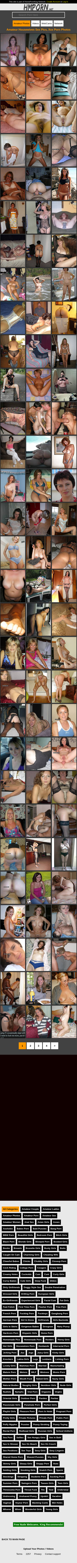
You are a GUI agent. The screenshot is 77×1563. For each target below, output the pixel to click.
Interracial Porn (61, 1346)
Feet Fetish (9, 1307)
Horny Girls (64, 1339)
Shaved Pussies (35, 1457)
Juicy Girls (43, 1352)
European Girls (46, 1294)
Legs (35, 1359)
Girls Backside (60, 1320)
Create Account (53, 2)
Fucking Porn (27, 1313)
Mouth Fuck (26, 1378)
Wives (18, 1509)
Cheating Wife (50, 1254)
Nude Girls (65, 1385)
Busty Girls (50, 1248)
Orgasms (46, 1392)
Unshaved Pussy (28, 1496)
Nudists (7, 1392)
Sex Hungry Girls (36, 1437)
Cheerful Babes (11, 1261)
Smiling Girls (10, 1470)
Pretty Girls (9, 1418)
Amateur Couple (30, 1209)
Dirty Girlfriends (11, 1287)
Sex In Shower (10, 1444)
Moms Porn (59, 1372)
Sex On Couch (48, 1444)
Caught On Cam (11, 1254)
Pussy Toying (60, 1424)
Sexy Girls (40, 1450)
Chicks (26, 1261)
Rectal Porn (9, 1431)
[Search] (38, 15)
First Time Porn (27, 1307)
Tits (43, 1489)
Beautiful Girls (25, 1235)
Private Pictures (27, 1418)
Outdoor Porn (28, 1398)
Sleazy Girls (26, 1463)
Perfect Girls (50, 1405)
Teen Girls (63, 1483)
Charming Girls (32, 1254)
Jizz (22, 1352)
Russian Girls (45, 1431)
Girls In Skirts (10, 1326)
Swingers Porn (29, 1483)
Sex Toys (26, 1450)
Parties (54, 1398)
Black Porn (9, 1241)
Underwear (63, 1489)
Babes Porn (23, 1228)
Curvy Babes (9, 1281)
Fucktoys (43, 1313)
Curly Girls (58, 1274)
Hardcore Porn (10, 1333)
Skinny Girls (9, 1463)
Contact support (53, 1554)
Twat (51, 1489)
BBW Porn (8, 1235)
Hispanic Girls (29, 1333)
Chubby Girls (41, 1261)
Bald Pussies (40, 1228)
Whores (7, 1509)
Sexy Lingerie (56, 1450)
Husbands (43, 1346)
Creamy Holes (10, 1274)
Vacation (56, 1496)
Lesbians (47, 1359)
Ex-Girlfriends (10, 1300)
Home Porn (47, 1333)
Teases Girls (47, 1483)
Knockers (8, 1359)
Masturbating (57, 1365)
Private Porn (45, 1418)
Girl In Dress (27, 1320)
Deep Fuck (40, 1281)
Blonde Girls (25, 1241)
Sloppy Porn (42, 1463)
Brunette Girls (33, 1248)
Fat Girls (64, 1300)
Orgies (58, 1392)
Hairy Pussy (63, 1326)
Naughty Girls (29, 1385)
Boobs (6, 1248)
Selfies (19, 1437)
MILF (33, 1372)
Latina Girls (23, 1359)
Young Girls (52, 1509)
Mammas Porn (27, 1365)
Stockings (8, 1476)
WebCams (46, 23)
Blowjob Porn (42, 1241)
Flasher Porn (45, 1307)
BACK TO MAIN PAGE (13, 1539)
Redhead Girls (26, 1431)
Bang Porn (56, 1228)
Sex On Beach (29, 1444)
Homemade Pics (11, 1339)
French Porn (9, 1313)
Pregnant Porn (63, 1411)
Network (58, 23)
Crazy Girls (56, 1268)
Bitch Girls (61, 1235)
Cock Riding (9, 1268)
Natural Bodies (11, 1385)
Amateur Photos (21, 23)
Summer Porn (10, 1483)
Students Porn (38, 1476)
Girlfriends (43, 1320)
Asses (56, 1222)
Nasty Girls (58, 1378)
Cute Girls (25, 1281)
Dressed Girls (10, 1294)
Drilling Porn (28, 1294)
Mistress (44, 1372)
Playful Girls (9, 1411)
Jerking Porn (9, 1352)
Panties (43, 1398)
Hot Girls (7, 1346)
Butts (63, 1248)
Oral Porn (32, 1392)
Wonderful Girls (33, 1509)
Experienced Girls (31, 1300)
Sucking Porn (57, 1476)
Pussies (25, 1424)
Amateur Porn (31, 1215)
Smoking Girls (28, 1470)
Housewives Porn (25, 1346)
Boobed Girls (60, 1241)
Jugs (30, 1352)
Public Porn (62, 1418)
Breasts (18, 1248)
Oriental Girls (10, 1398)
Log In (65, 2)
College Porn (26, 1268)
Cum (37, 1274)
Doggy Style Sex (32, 1287)
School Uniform (64, 1431)
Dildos (53, 1281)
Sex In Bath (55, 1437)
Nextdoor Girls (48, 1385)
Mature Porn (9, 1372)
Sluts (55, 1463)
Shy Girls (52, 1457)
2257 (28, 1554)
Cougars (41, 1268)
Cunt (46, 1274)
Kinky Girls (58, 1352)
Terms (19, 1554)
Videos (35, 23)
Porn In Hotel (45, 1411)
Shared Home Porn (13, 1457)
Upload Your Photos (34, 1549)
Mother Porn (9, 1378)
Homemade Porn (33, 1339)
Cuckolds (27, 1274)
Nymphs (19, 1392)
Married (42, 1365)
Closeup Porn (59, 1261)
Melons (23, 1372)
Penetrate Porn (32, 1405)
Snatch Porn (45, 1470)
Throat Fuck (30, 1489)
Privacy (38, 1554)
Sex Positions (10, 1450)
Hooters (49, 1339)
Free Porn (61, 1307)
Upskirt (44, 1496)
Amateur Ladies (51, 1209)
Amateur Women (11, 1222)
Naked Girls (42, 1378)
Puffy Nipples (10, 1424)
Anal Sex (29, 1222)
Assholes (8, 1228)
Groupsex (48, 1326)
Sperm (59, 1470)
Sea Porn (7, 1437)
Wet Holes (57, 1503)
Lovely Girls (9, 1365)
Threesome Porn (11, 1489)
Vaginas (7, 1503)
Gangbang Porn (59, 1313)
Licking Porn (62, 1359)
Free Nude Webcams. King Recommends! (38, 1524)
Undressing (9, 1496)
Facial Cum (50, 1300)
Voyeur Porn (21, 1503)
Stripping (22, 1476)
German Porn (10, 1320)
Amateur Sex (49, 1215)
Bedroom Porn (44, 1235)
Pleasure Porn (27, 1411)
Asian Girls (43, 1222)
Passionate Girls (11, 1405)
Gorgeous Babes (30, 1326)
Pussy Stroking (41, 1424)
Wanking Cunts (40, 1503)
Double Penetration (55, 1287)
